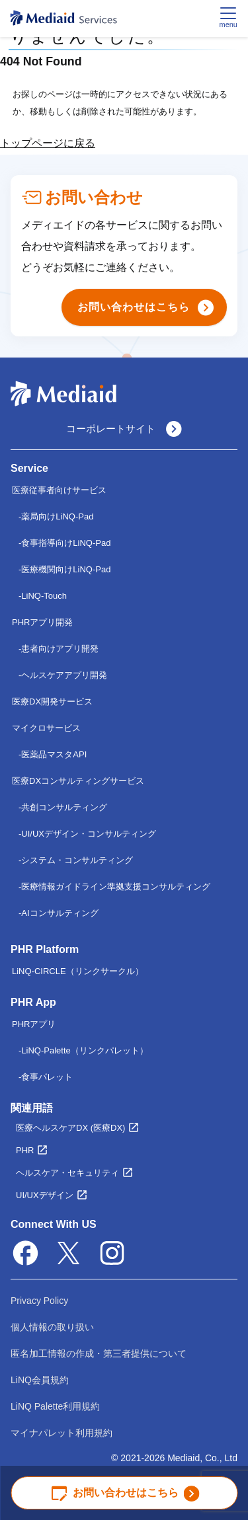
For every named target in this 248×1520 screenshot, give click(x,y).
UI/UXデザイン (44, 1195)
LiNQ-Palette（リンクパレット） (84, 1050)
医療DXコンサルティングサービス (78, 781)
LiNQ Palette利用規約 (55, 1406)
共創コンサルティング (64, 807)
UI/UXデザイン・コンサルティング (88, 834)
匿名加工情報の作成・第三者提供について (98, 1353)
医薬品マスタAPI (54, 754)
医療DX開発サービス (52, 701)
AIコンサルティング (59, 913)
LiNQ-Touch (44, 596)
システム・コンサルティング (77, 860)
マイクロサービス (46, 728)
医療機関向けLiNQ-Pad (65, 569)
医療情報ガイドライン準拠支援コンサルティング (115, 887)
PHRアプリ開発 (42, 622)
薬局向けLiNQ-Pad (57, 516)
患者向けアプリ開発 (60, 649)
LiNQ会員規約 (40, 1380)
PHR (25, 1150)
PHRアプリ (34, 1024)
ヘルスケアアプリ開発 (64, 675)
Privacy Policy (39, 1300)
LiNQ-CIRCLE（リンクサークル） (78, 971)
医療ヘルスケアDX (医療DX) (70, 1128)
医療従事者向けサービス (59, 490)
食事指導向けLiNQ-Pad (65, 543)
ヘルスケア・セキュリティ (67, 1173)
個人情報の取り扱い (52, 1327)
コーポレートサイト (124, 428)
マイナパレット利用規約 (61, 1432)
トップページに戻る (47, 143)
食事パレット (47, 1077)
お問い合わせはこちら (126, 1492)
